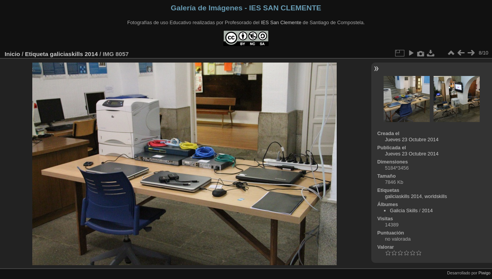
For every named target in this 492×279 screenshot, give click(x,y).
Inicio (12, 54)
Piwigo (484, 273)
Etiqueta (36, 54)
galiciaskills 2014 (74, 54)
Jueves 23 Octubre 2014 (411, 139)
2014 (427, 210)
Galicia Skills (404, 210)
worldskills (436, 196)
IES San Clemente (281, 22)
